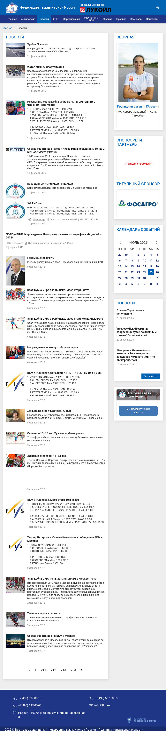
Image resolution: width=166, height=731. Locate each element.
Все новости (151, 376)
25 (151, 272)
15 (132, 266)
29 (119, 254)
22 (132, 272)
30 (126, 254)
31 (144, 278)
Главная (7, 28)
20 (119, 272)
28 (126, 278)
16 (138, 266)
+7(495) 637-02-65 (29, 705)
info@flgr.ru (102, 705)
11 (151, 260)
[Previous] (29, 670)
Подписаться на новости (140, 410)
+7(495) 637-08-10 (105, 698)
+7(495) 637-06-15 (29, 698)
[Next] (81, 670)
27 (119, 278)
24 (144, 272)
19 (157, 266)
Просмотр (36, 219)
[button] (28, 19)
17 (144, 266)
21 (126, 272)
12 (157, 260)
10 (144, 260)
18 (151, 266)
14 (126, 266)
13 (119, 266)
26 (157, 272)
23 (138, 272)
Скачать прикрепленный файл (65, 219)
